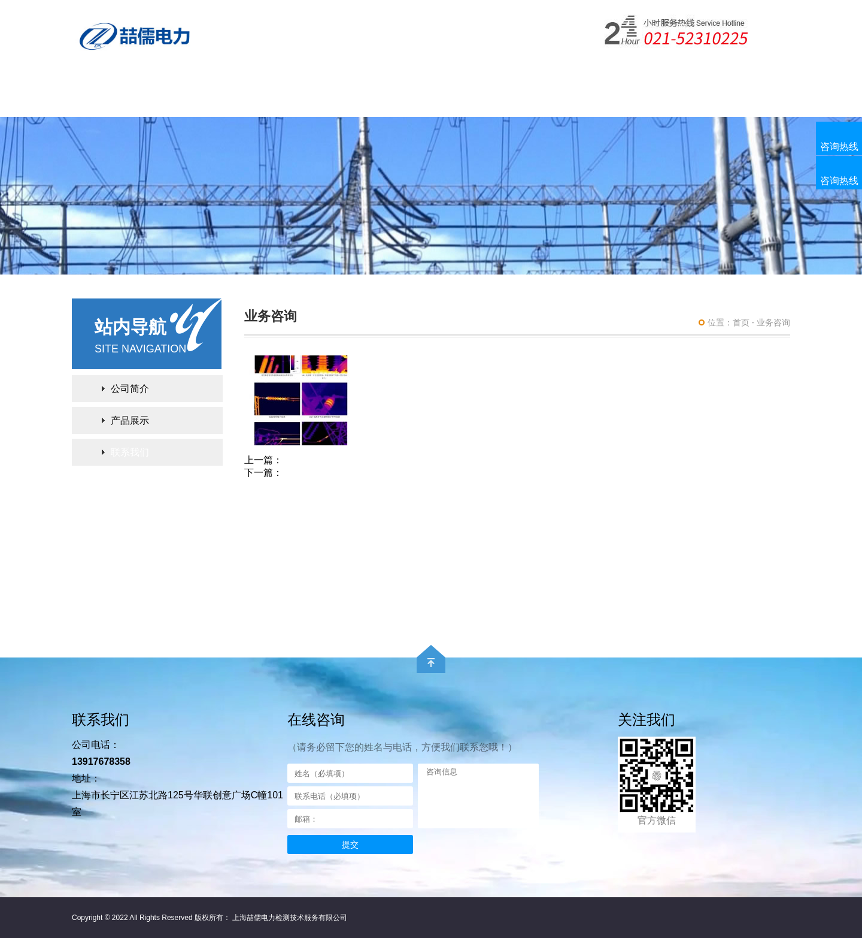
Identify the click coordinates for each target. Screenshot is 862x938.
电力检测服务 (506, 100)
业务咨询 (773, 322)
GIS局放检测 (310, 473)
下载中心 (348, 100)
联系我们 (585, 100)
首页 (741, 322)
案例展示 (427, 100)
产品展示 (269, 100)
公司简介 (190, 100)
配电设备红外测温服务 (330, 460)
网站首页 (111, 100)
